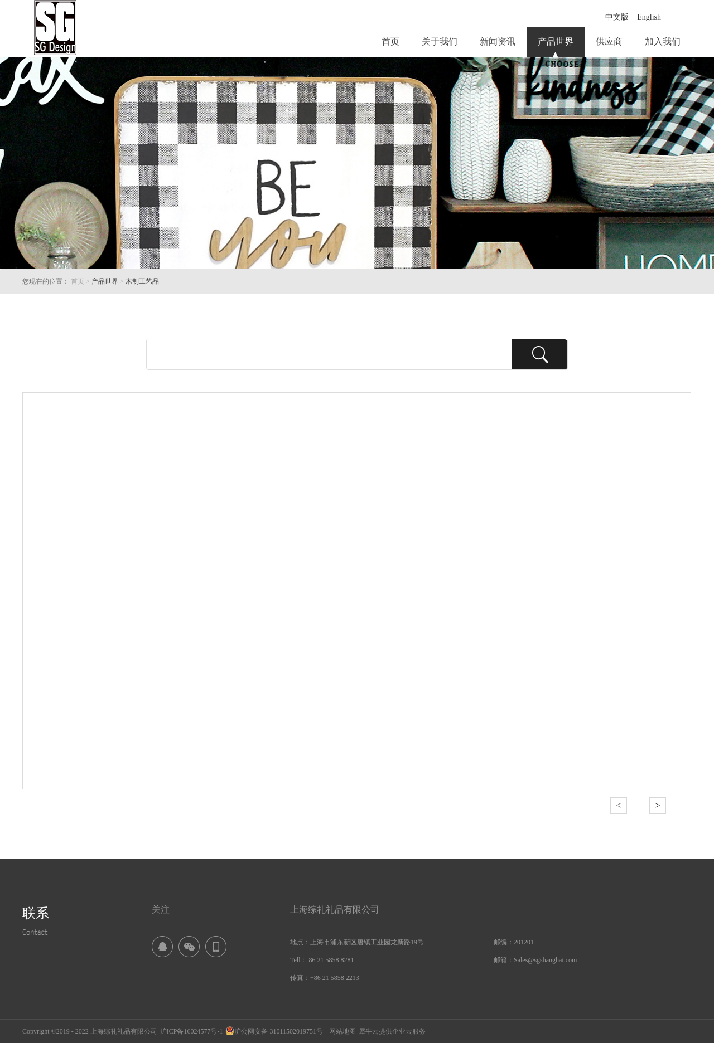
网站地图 (341, 1031)
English (649, 17)
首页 (390, 41)
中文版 (617, 17)
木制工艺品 (142, 281)
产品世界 (104, 281)
